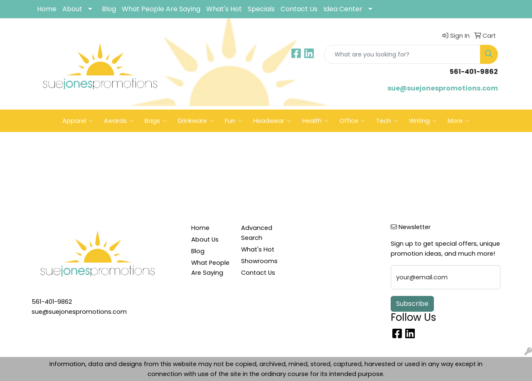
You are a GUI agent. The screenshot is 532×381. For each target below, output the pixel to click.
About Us (205, 239)
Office (352, 121)
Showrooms (259, 261)
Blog (109, 9)
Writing (423, 121)
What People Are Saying (161, 9)
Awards (119, 121)
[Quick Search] (402, 54)
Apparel (77, 121)
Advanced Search (256, 233)
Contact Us (299, 9)
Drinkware (196, 121)
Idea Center (342, 9)
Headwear (272, 121)
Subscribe (412, 303)
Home (47, 9)
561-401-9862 (52, 302)
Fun (233, 121)
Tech (387, 121)
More (459, 121)
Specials (261, 9)
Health (315, 121)
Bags (156, 121)
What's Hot (224, 9)
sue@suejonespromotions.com (442, 88)
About (72, 9)
